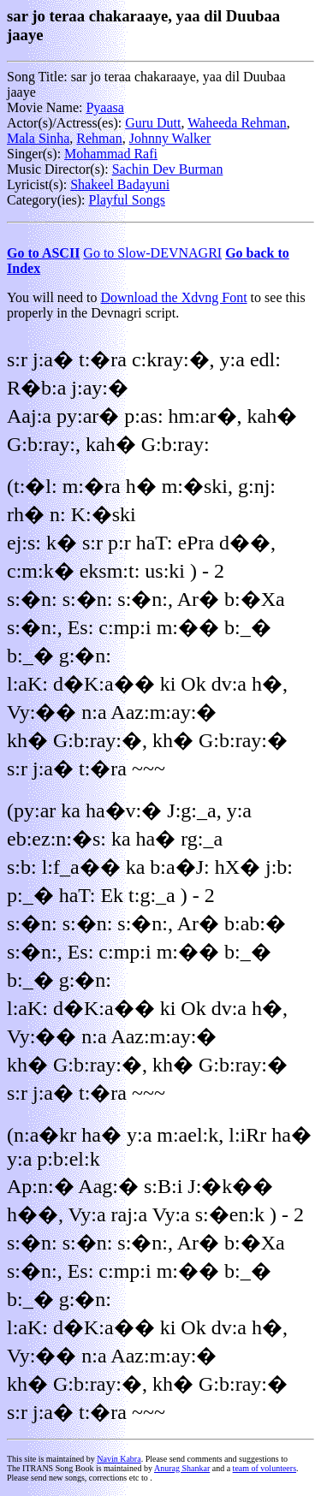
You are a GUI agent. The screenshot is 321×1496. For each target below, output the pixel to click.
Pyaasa (104, 107)
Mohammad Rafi (111, 153)
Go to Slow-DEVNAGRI (152, 253)
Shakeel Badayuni (119, 184)
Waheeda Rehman (237, 123)
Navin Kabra (118, 1458)
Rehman (99, 138)
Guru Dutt (153, 123)
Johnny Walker (170, 138)
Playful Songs (127, 200)
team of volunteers (264, 1468)
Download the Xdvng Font (174, 297)
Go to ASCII (43, 253)
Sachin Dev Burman (167, 169)
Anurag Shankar (182, 1468)
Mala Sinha (38, 138)
